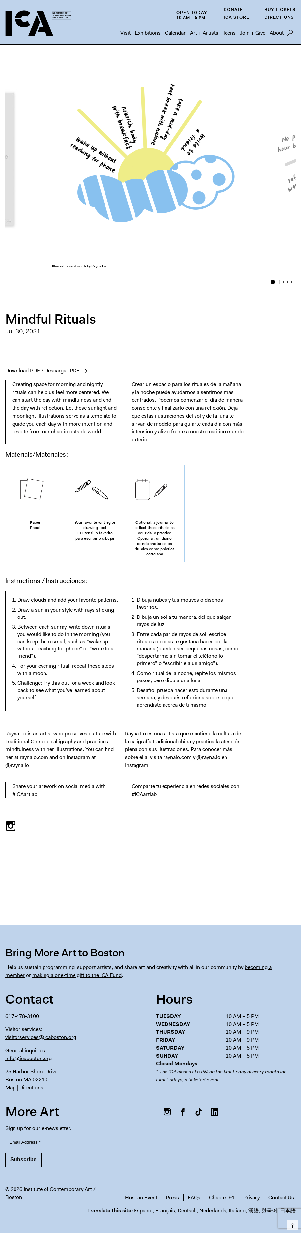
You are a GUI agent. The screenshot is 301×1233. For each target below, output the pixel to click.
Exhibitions (148, 32)
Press (172, 1197)
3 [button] (289, 282)
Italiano (237, 1210)
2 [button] (281, 282)
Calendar (175, 32)
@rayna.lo (17, 765)
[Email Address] (75, 1142)
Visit (125, 32)
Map (10, 1087)
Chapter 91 (222, 1197)
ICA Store (236, 17)
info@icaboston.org (28, 1058)
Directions (279, 17)
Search (290, 35)
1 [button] (273, 282)
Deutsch (187, 1210)
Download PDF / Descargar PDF (42, 370)
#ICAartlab (24, 794)
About (277, 32)
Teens (229, 32)
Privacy (251, 1197)
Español (143, 1210)
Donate (233, 9)
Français (165, 1210)
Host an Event (141, 1197)
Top (291, 1223)
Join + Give (252, 32)
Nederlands (212, 1210)
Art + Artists (204, 32)
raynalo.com (34, 757)
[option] (151, 170)
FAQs (194, 1197)
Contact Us (281, 1197)
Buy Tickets (280, 9)
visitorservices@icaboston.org (40, 1037)
